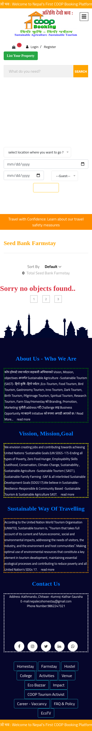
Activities (46, 675)
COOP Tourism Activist (45, 694)
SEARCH (81, 71)
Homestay (25, 666)
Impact (58, 685)
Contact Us (46, 584)
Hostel (69, 666)
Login (32, 47)
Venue (67, 675)
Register (50, 47)
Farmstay (49, 666)
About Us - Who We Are (46, 358)
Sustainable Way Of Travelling (45, 508)
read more (23, 419)
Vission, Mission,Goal (46, 433)
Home (27, 130)
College (26, 675)
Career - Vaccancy (32, 703)
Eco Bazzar (37, 685)
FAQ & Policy (64, 703)
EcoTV (46, 713)
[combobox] (46, 71)
